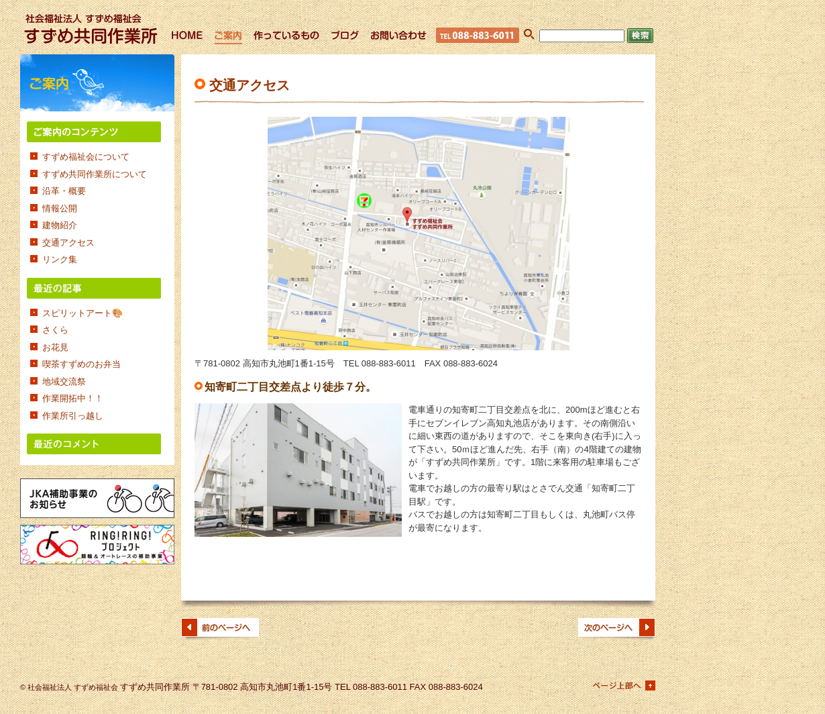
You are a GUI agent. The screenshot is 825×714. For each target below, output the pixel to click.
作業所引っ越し (72, 416)
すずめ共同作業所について (94, 174)
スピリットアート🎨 (82, 313)
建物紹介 (59, 225)
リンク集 (59, 259)
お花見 (55, 347)
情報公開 (59, 208)
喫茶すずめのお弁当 (85, 364)
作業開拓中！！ (72, 398)
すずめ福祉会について (85, 157)
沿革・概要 (64, 191)
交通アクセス (68, 243)
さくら (55, 330)
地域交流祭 (64, 381)
